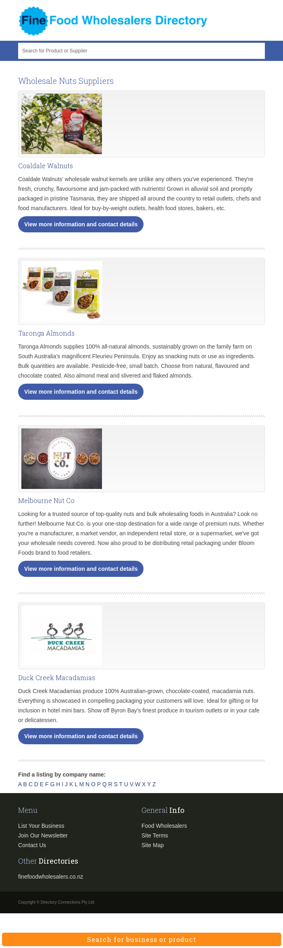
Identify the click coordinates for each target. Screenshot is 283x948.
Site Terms (155, 835)
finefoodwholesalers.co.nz (50, 876)
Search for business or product (141, 939)
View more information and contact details (80, 224)
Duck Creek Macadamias (56, 677)
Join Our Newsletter (43, 835)
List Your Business (41, 826)
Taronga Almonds (46, 333)
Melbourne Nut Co (46, 500)
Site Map (153, 845)
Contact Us (32, 845)
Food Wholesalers (164, 826)
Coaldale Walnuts (45, 165)
